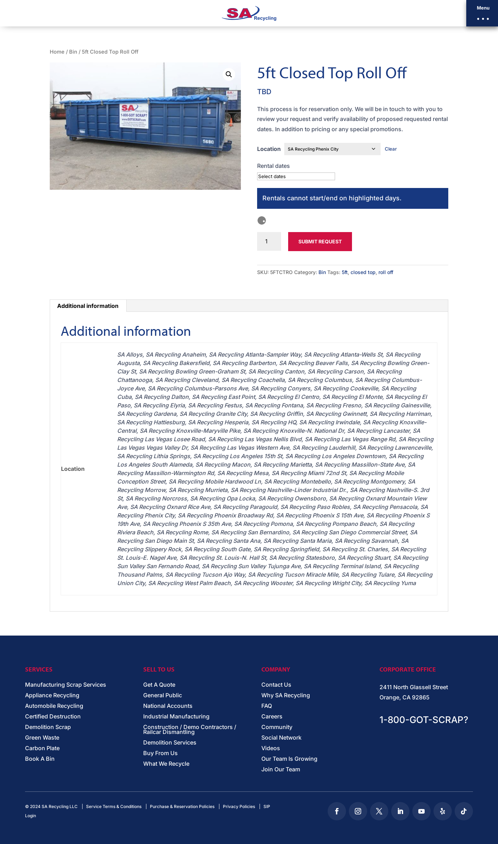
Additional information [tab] (88, 305)
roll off (385, 272)
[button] (482, 13)
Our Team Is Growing (289, 759)
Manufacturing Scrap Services (65, 685)
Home (57, 52)
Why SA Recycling (285, 696)
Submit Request (320, 241)
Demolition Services (169, 743)
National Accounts (168, 706)
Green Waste (42, 738)
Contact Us (276, 685)
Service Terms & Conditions (113, 806)
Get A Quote (159, 685)
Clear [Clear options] (391, 149)
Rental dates (273, 165)
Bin (73, 52)
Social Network (281, 738)
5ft (345, 272)
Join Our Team (280, 770)
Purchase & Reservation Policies (182, 806)
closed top (363, 272)
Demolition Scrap (48, 727)
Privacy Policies (239, 806)
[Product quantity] (269, 241)
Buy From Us (160, 754)
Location (269, 148)
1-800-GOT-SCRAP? (423, 719)
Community (276, 727)
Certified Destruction (53, 717)
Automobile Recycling (54, 706)
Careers (272, 717)
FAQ (266, 706)
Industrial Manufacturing (176, 717)
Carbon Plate (42, 749)
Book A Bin (40, 759)
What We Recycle (166, 764)
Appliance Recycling (52, 696)
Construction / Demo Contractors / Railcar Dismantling (189, 729)
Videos (270, 749)
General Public (162, 696)
